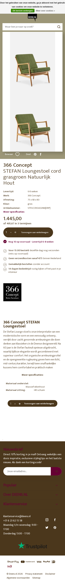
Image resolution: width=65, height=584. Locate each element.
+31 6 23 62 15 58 (12, 520)
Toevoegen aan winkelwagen (34, 232)
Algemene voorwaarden (18, 578)
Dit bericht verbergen (23, 11)
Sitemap (36, 578)
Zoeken (59, 26)
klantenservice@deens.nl (17, 516)
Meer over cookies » (45, 11)
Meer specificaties (13, 212)
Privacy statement (34, 574)
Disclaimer (50, 574)
